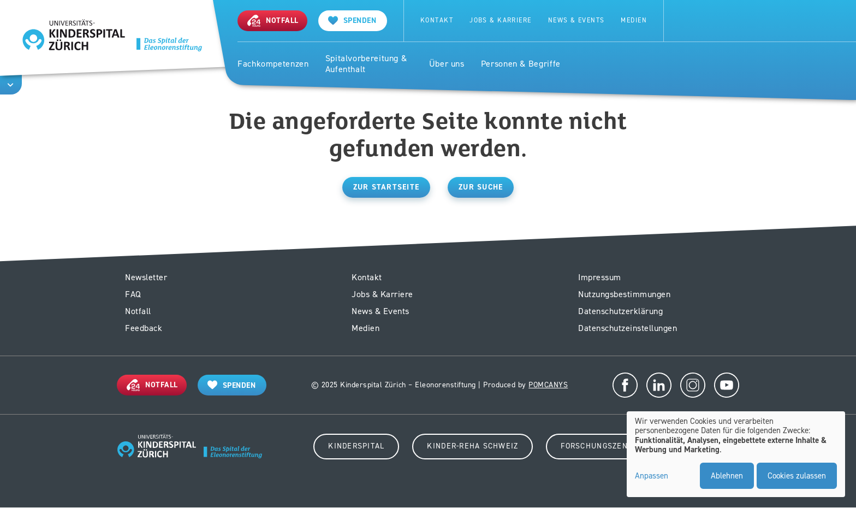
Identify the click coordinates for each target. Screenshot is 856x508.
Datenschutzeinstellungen (627, 328)
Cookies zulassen (797, 475)
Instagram (692, 385)
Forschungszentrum (605, 446)
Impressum (599, 277)
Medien (634, 20)
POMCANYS (548, 385)
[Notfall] (272, 20)
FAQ (133, 294)
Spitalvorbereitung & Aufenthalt (366, 64)
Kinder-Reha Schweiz (472, 446)
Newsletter (146, 277)
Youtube (726, 385)
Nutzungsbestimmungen (624, 294)
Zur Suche (481, 187)
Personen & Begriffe (521, 63)
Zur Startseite (386, 187)
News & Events (576, 20)
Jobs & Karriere (500, 20)
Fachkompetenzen (273, 63)
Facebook (625, 385)
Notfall (138, 311)
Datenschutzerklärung (620, 311)
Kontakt (436, 20)
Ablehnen (727, 475)
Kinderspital (356, 446)
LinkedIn (658, 385)
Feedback (143, 328)
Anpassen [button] (651, 476)
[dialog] (736, 454)
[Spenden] (353, 20)
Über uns (447, 63)
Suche (686, 20)
